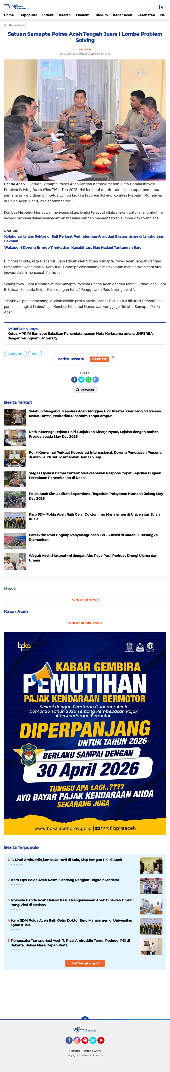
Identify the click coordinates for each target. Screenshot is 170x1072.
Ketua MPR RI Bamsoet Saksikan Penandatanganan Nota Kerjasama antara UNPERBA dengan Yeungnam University (80, 335)
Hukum (102, 15)
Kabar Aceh (122, 15)
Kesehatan (146, 15)
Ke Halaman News (85, 599)
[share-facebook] (74, 379)
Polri (35, 353)
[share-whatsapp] (88, 379)
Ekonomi (83, 15)
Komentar (85, 389)
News (10, 588)
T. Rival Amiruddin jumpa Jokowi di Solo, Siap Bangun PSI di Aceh (66, 860)
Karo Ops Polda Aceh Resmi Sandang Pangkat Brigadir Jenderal (65, 880)
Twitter (94, 1042)
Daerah (65, 15)
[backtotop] (85, 1020)
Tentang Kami (91, 1050)
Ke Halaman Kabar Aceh (85, 622)
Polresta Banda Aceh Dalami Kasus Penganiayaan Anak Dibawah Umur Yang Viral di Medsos (71, 902)
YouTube (104, 1042)
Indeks (47, 15)
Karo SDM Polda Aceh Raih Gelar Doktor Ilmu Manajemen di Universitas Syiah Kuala (71, 922)
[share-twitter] (81, 379)
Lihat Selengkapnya (85, 963)
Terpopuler (28, 15)
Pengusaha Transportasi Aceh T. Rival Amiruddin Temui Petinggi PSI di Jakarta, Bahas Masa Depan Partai (70, 942)
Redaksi (74, 1050)
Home (9, 15)
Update (99, 359)
